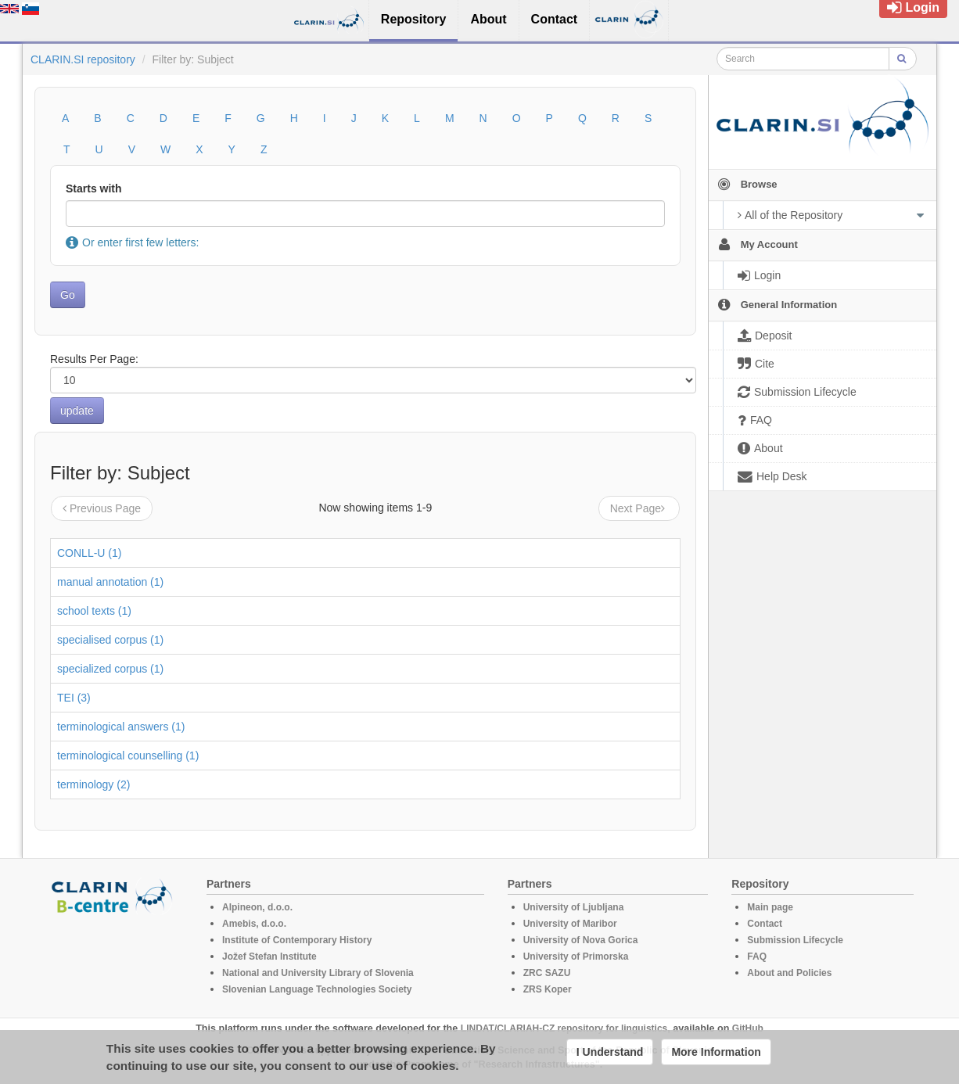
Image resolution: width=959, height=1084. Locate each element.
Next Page (639, 508)
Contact (764, 923)
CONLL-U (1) (89, 553)
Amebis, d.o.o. (254, 923)
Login (913, 7)
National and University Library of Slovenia (318, 972)
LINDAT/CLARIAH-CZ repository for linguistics (564, 1028)
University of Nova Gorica (580, 940)
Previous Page (102, 508)
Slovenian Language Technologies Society (317, 989)
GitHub (747, 1028)
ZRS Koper (547, 989)
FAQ (757, 956)
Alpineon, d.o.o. (257, 907)
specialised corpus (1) (110, 640)
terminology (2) (93, 784)
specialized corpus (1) (110, 668)
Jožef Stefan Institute (269, 956)
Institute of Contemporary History (297, 940)
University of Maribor (570, 923)
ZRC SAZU (547, 972)
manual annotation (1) (110, 582)
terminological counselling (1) (128, 755)
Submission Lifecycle (795, 940)
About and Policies (789, 972)
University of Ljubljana (573, 907)
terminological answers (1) (121, 726)
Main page (770, 907)
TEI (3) (74, 697)
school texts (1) (94, 611)
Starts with (94, 188)
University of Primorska (576, 956)
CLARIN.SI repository (83, 59)
